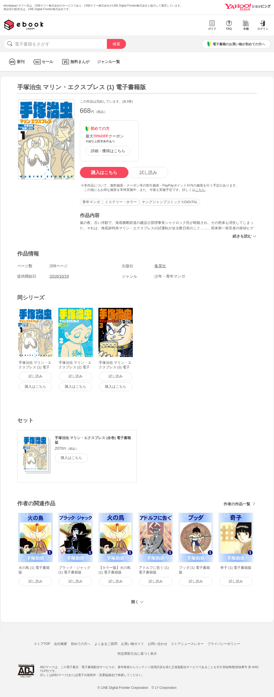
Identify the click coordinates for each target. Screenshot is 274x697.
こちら (200, 190)
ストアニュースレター (187, 644)
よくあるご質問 (105, 644)
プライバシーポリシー (223, 644)
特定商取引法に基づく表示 (137, 654)
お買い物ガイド (132, 644)
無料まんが (75, 62)
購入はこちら (104, 172)
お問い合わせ (157, 644)
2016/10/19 (59, 276)
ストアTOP (42, 644)
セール (42, 62)
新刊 (16, 62)
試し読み (148, 172)
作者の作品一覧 (237, 504)
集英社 (160, 266)
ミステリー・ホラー (121, 202)
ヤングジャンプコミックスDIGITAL (170, 202)
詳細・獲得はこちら (108, 151)
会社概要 (60, 644)
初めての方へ (81, 644)
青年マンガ (91, 202)
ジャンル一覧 (108, 61)
